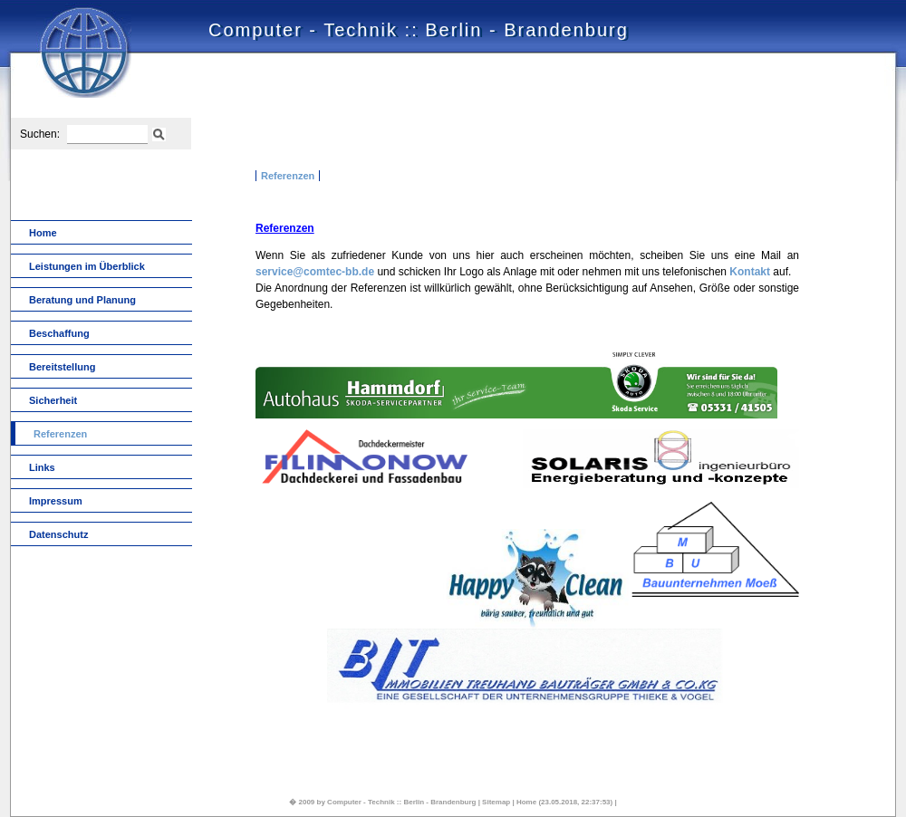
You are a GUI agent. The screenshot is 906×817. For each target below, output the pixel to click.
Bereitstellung (62, 366)
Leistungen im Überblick (87, 266)
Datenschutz (58, 534)
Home (43, 232)
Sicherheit (53, 400)
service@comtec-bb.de (314, 271)
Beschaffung (59, 333)
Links (42, 467)
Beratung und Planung (82, 299)
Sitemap (496, 802)
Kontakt (749, 271)
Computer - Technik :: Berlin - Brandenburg (401, 802)
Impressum (55, 500)
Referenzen (287, 175)
